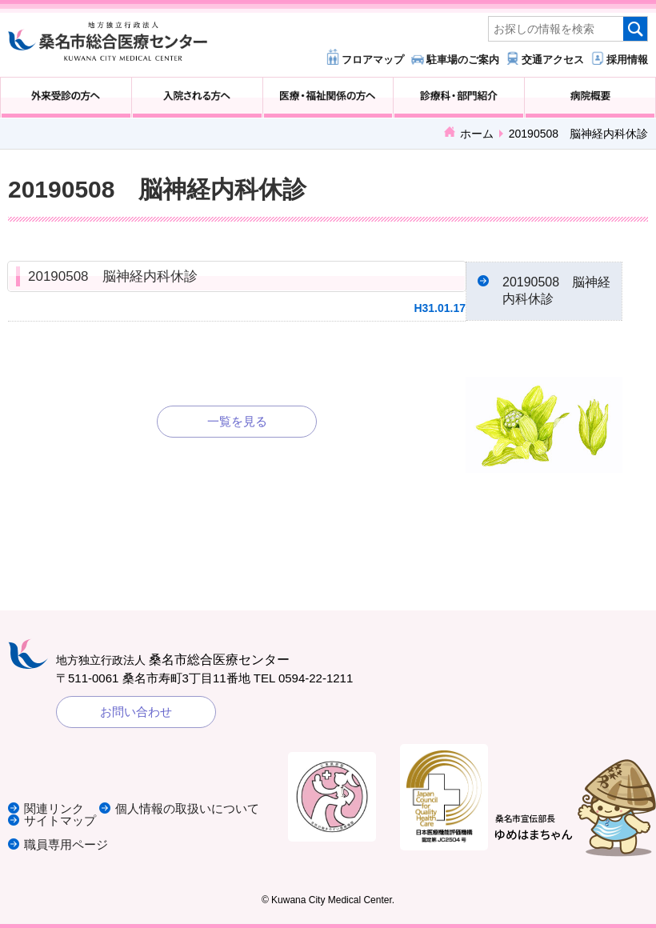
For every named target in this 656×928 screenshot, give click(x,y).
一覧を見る (237, 421)
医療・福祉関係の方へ (328, 98)
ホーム (477, 133)
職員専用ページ (66, 844)
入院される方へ (197, 98)
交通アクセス (553, 59)
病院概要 (590, 98)
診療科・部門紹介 (458, 98)
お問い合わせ (136, 711)
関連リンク (54, 808)
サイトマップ (60, 820)
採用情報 (627, 59)
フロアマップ (373, 59)
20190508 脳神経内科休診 (113, 276)
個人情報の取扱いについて (187, 808)
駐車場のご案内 (462, 59)
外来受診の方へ (66, 98)
